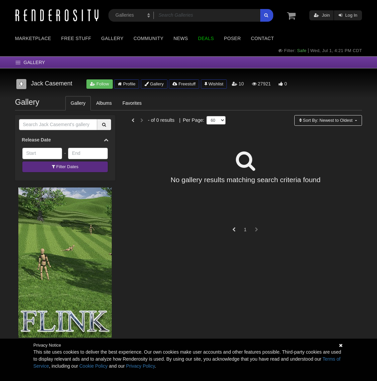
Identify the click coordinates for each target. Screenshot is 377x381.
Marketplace (33, 38)
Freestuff (184, 83)
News (180, 38)
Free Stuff (76, 38)
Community (148, 38)
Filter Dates (65, 166)
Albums (104, 103)
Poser (232, 38)
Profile (126, 83)
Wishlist (214, 83)
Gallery (112, 38)
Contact (262, 38)
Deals (206, 38)
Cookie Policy (93, 366)
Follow (99, 83)
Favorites (132, 103)
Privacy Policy (140, 366)
